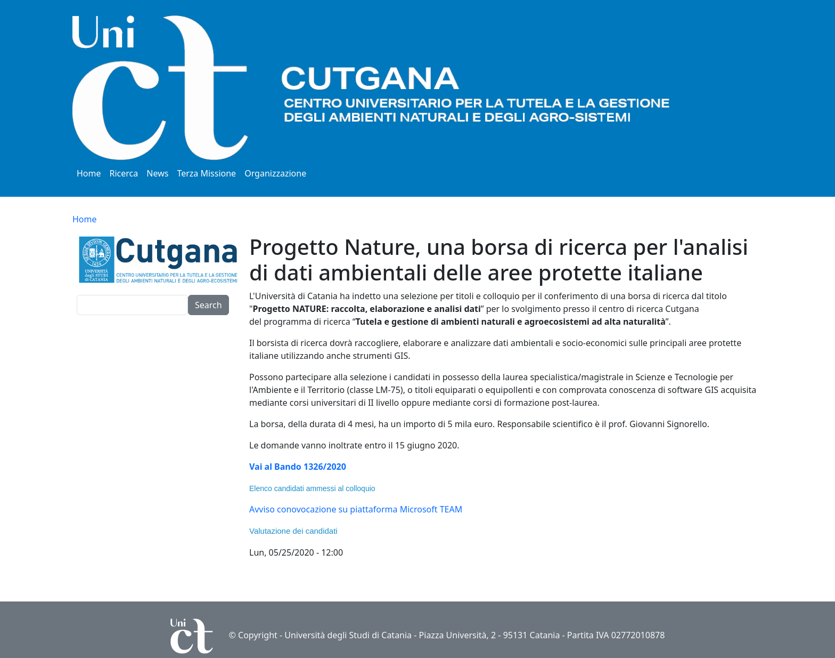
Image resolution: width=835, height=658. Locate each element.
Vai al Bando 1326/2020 (297, 466)
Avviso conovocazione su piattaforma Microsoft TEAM (355, 509)
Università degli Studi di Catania (348, 635)
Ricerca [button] (124, 173)
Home (89, 173)
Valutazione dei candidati (293, 530)
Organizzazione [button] (275, 173)
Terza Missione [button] (206, 173)
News (157, 173)
